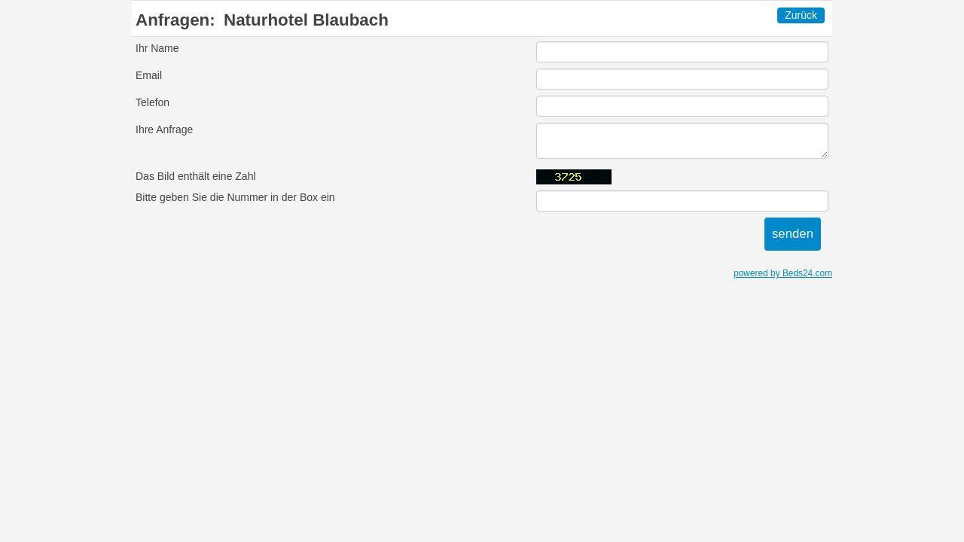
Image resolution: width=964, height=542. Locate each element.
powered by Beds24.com (783, 273)
